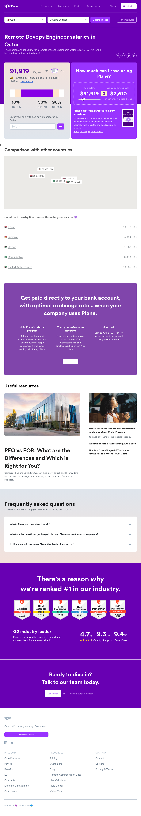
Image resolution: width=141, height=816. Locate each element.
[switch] (54, 70)
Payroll (8, 763)
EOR (6, 774)
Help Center (56, 785)
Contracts (9, 780)
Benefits (8, 769)
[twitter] (129, 56)
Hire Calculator (58, 780)
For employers (126, 19)
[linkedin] (134, 56)
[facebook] (123, 56)
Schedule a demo (26, 734)
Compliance (10, 791)
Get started (128, 6)
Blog (52, 769)
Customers (63, 6)
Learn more (27, 81)
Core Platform (12, 758)
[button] (74, 183)
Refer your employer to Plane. (88, 131)
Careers (99, 763)
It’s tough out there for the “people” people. (110, 437)
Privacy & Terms (104, 769)
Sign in (113, 6)
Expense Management (16, 785)
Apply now (70, 362)
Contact (99, 758)
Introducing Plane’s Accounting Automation (112, 443)
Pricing (77, 6)
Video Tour (56, 791)
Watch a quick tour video (81, 693)
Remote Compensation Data (65, 774)
